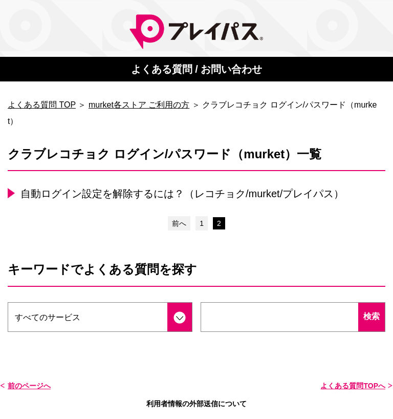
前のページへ (29, 386)
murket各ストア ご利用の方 (139, 104)
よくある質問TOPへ (352, 386)
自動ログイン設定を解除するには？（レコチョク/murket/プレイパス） (182, 193)
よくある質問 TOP (42, 104)
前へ (179, 223)
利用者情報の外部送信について (196, 404)
